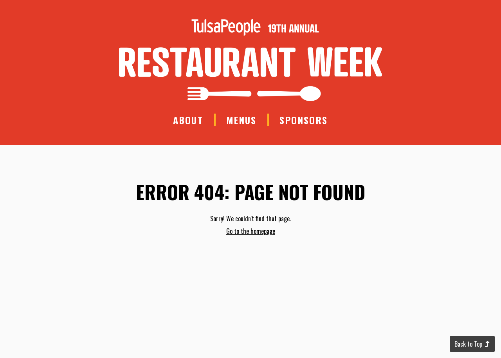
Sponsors (303, 120)
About (188, 120)
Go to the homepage (250, 231)
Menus (241, 120)
